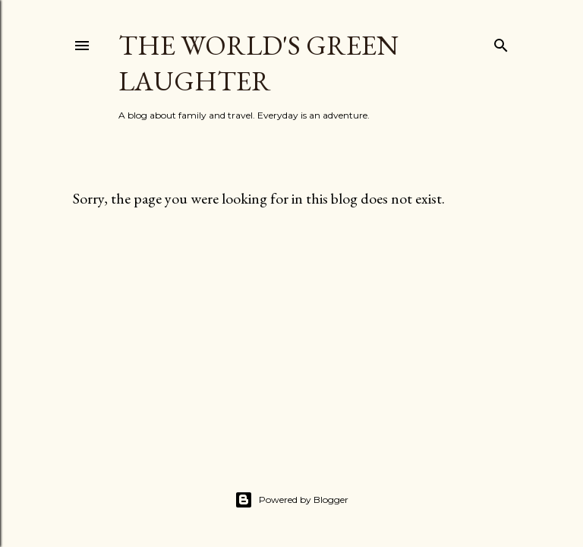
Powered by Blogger (291, 500)
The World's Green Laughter (258, 63)
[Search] (501, 42)
